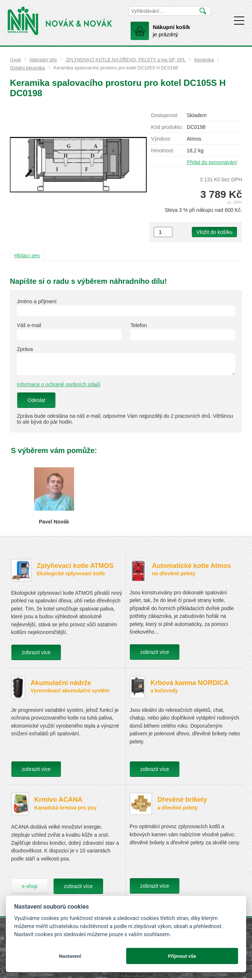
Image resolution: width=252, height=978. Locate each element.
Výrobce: (161, 139)
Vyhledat (203, 11)
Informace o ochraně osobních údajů (58, 384)
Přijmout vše (182, 956)
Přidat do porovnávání (212, 162)
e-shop (29, 886)
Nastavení (70, 956)
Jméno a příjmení (36, 301)
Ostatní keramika (27, 67)
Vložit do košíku (215, 232)
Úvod (15, 59)
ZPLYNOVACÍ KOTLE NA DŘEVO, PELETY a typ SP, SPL (126, 59)
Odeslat (36, 400)
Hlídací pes (27, 255)
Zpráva (25, 349)
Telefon (138, 325)
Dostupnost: (165, 115)
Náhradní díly (43, 59)
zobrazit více (36, 652)
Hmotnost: (163, 150)
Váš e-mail (29, 325)
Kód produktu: (167, 127)
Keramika (204, 59)
